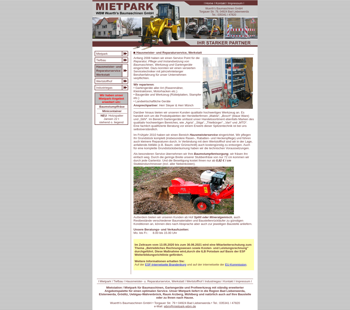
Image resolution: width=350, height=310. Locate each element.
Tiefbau (101, 60)
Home (209, 3)
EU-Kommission (235, 264)
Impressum (235, 3)
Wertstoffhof (104, 81)
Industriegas (104, 87)
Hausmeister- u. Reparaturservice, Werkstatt (154, 281)
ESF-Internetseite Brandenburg (165, 264)
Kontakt (221, 3)
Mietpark (102, 53)
